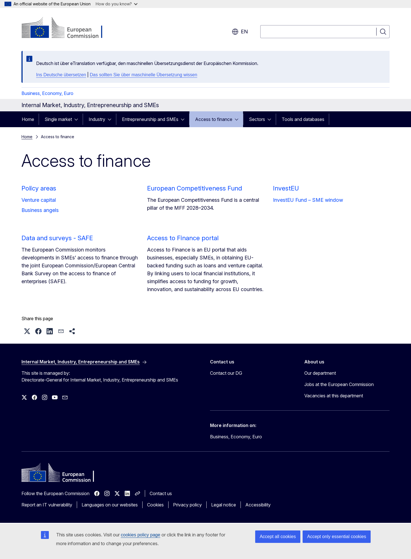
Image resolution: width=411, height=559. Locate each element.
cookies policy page (140, 534)
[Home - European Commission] (67, 28)
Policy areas (38, 188)
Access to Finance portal (182, 238)
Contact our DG (226, 373)
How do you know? (116, 3)
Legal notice (223, 505)
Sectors (257, 119)
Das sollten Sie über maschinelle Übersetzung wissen (143, 74)
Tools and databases (303, 119)
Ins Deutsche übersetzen (61, 74)
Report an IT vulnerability (46, 505)
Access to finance (213, 119)
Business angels (40, 210)
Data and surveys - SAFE (57, 238)
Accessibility (258, 505)
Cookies (155, 505)
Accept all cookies (278, 536)
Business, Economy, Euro (47, 93)
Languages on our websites (110, 505)
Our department (320, 373)
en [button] (240, 31)
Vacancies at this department (333, 395)
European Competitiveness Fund (194, 188)
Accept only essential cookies (336, 536)
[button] (27, 331)
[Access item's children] (78, 119)
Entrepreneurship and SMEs (150, 119)
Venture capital (38, 200)
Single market (58, 119)
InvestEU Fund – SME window (308, 200)
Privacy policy (187, 505)
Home (28, 119)
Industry (97, 119)
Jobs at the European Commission (339, 384)
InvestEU (286, 188)
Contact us (161, 493)
